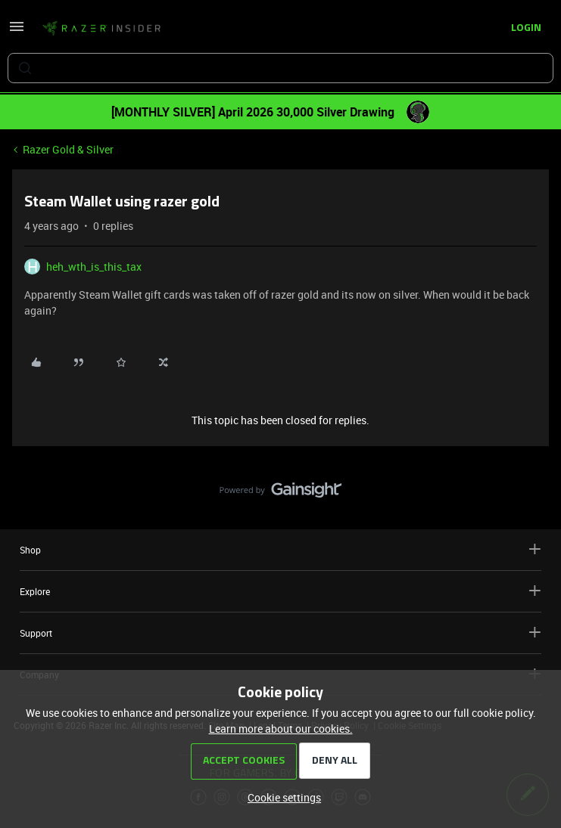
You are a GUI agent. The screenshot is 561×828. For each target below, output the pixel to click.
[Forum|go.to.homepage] (101, 29)
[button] (17, 31)
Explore (280, 591)
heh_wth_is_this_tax (94, 266)
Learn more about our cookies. (281, 728)
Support (280, 632)
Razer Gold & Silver (68, 149)
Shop (280, 549)
